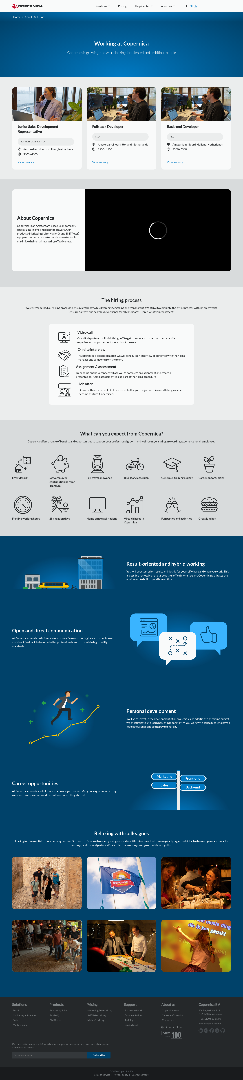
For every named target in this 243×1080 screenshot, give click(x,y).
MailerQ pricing (95, 1020)
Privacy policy (120, 1074)
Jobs (43, 17)
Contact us (168, 1020)
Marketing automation (25, 1015)
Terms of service (101, 1074)
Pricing (122, 6)
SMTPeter (55, 1020)
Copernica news (170, 1010)
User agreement (139, 1074)
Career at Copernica (172, 1015)
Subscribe (99, 1055)
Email (16, 1010)
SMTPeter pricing (96, 1015)
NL (191, 6)
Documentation (133, 1015)
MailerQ (54, 1015)
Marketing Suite (58, 1010)
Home (16, 17)
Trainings (130, 1020)
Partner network (133, 1010)
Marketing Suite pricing (99, 1010)
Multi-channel (20, 1024)
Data (15, 1020)
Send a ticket (131, 1024)
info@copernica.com (210, 1023)
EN (195, 6)
